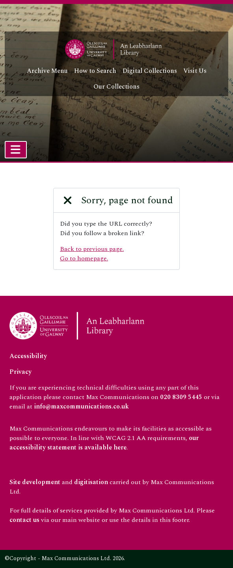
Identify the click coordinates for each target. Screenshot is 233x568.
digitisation (91, 482)
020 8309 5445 (181, 397)
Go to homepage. (84, 258)
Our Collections (116, 86)
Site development (34, 482)
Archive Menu (47, 71)
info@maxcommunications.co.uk (81, 406)
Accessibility (28, 356)
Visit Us (195, 71)
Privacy (20, 372)
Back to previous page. (92, 249)
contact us (24, 520)
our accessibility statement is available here (104, 442)
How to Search (95, 71)
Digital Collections (150, 71)
